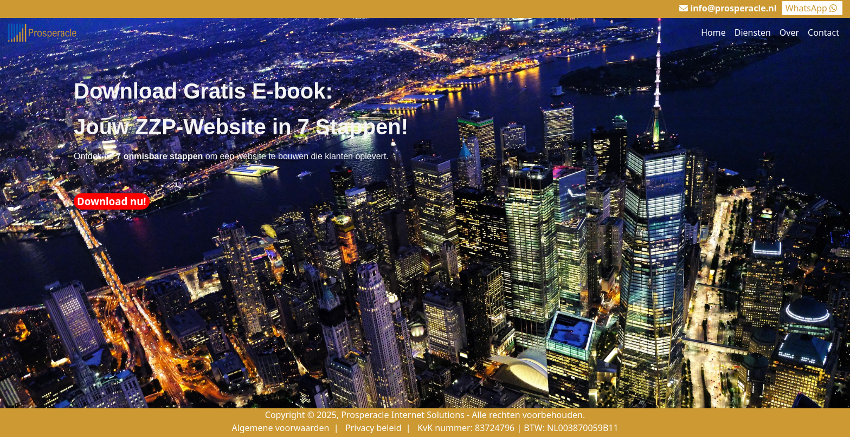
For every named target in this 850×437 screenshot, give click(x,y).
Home (713, 32)
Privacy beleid (373, 428)
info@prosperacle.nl (733, 8)
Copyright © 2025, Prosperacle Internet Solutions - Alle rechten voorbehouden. (425, 415)
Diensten (753, 32)
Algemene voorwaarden (280, 428)
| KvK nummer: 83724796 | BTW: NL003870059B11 (511, 428)
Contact (823, 32)
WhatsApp (812, 8)
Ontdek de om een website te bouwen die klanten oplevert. (231, 156)
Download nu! (111, 201)
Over (789, 32)
